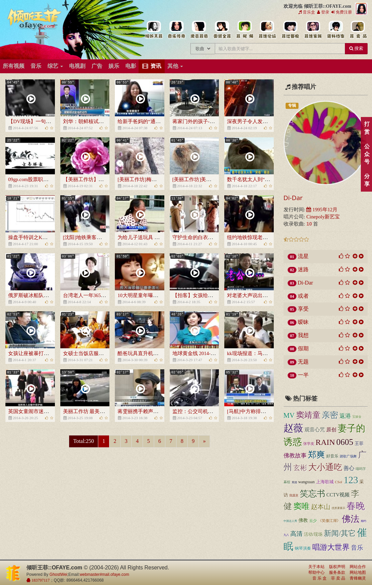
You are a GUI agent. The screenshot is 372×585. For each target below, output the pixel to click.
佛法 (350, 519)
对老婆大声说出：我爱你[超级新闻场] (269, 295)
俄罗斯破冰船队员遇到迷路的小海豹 (48, 295)
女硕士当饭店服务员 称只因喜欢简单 (104, 353)
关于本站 (316, 566)
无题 (303, 362)
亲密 (330, 415)
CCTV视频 (338, 495)
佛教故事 (295, 455)
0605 (344, 442)
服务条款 (337, 572)
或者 (303, 296)
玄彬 (300, 467)
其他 (175, 66)
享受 (303, 309)
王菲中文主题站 (153, 29)
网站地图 (358, 572)
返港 (345, 416)
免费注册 (341, 12)
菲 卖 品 (338, 578)
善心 (349, 468)
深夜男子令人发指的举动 (255, 121)
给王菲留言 (290, 29)
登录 (323, 12)
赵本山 (320, 506)
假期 (303, 348)
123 (351, 480)
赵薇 (293, 428)
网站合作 (358, 566)
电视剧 (77, 66)
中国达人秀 (290, 521)
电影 (130, 66)
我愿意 (293, 495)
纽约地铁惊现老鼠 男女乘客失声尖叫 (268, 237)
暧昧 (303, 322)
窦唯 (301, 506)
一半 (303, 375)
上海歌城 (325, 482)
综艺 (55, 66)
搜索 (356, 48)
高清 (296, 533)
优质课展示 (338, 508)
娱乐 (113, 66)
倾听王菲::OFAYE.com (34, 20)
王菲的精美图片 (221, 29)
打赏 (366, 128)
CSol (338, 482)
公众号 (366, 154)
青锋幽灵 (358, 578)
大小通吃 (325, 467)
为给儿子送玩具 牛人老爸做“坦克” (156, 237)
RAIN (325, 442)
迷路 (303, 269)
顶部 (362, 356)
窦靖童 (308, 415)
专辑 (292, 105)
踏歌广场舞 (348, 456)
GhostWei (58, 574)
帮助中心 (316, 572)
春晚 (356, 506)
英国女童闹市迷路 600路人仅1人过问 (49, 411)
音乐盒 (306, 12)
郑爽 (316, 455)
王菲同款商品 (358, 29)
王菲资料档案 (335, 29)
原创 (331, 429)
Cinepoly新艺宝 (323, 216)
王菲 (359, 443)
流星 (303, 256)
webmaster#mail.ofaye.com (104, 574)
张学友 (308, 444)
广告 (96, 66)
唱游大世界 (331, 547)
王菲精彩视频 (244, 29)
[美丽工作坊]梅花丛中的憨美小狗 (155, 179)
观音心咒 (315, 429)
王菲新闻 (199, 29)
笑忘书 (312, 493)
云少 (313, 521)
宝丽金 (356, 416)
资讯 (151, 66)
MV (289, 415)
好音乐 (332, 456)
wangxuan (306, 482)
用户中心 (312, 29)
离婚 (294, 482)
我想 (303, 335)
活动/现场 (313, 534)
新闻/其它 (340, 533)
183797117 (40, 580)
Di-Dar (293, 197)
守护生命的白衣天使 (195, 237)
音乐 (35, 66)
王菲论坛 (267, 29)
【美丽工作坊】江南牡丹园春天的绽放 (106, 179)
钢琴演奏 (303, 548)
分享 (366, 180)
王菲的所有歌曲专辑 (176, 29)
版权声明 (337, 566)
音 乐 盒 (319, 578)
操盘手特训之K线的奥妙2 (36, 237)
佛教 (303, 520)
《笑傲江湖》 (329, 521)
